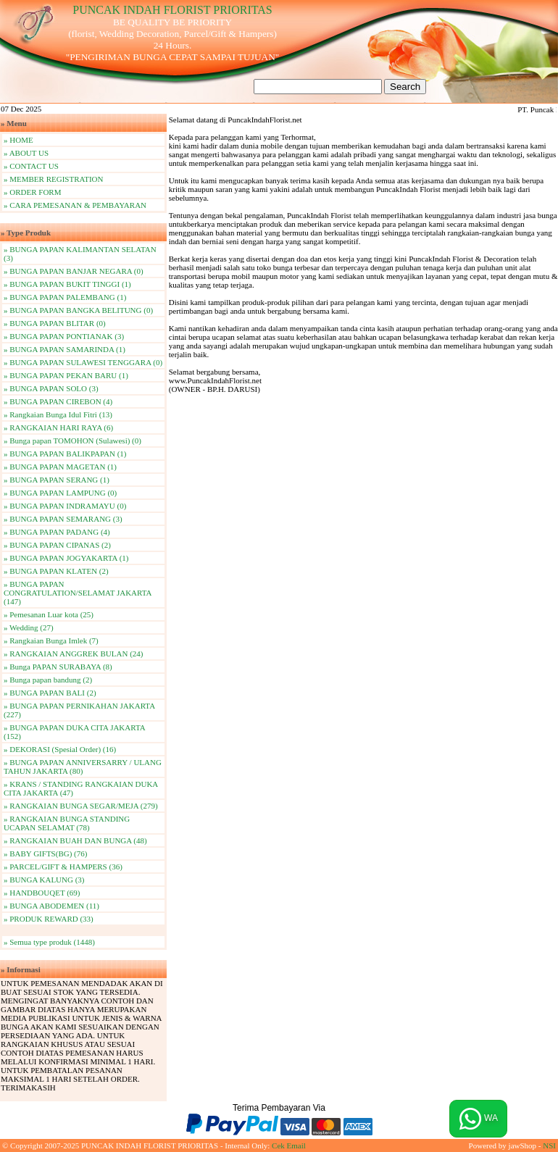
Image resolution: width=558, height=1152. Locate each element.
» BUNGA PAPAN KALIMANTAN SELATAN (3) (80, 253)
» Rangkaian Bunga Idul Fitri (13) (58, 414)
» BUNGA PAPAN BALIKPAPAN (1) (65, 453)
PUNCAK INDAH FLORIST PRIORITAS (172, 10)
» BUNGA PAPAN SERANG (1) (56, 479)
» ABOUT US (26, 153)
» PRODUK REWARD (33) (48, 918)
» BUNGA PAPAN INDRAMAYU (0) (65, 505)
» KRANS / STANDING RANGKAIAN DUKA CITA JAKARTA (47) (81, 788)
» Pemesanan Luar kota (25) (48, 614)
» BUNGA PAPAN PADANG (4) (57, 531)
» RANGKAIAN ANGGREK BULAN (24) (73, 653)
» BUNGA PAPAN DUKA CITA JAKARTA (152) (75, 731)
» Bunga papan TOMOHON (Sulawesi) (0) (72, 440)
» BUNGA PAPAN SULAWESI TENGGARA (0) (83, 362)
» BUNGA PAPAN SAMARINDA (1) (64, 349)
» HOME (18, 139)
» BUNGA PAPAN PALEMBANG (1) (65, 297)
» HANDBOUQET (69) (42, 892)
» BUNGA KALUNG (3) (44, 879)
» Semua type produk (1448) (49, 942)
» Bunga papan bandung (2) (48, 679)
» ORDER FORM (32, 192)
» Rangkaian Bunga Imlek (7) (51, 640)
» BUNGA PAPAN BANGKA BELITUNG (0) (78, 310)
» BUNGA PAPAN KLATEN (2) (56, 571)
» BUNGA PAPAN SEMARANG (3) (63, 518)
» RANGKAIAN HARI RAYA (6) (58, 427)
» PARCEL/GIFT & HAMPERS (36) (63, 866)
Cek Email (289, 1145)
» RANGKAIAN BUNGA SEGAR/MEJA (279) (81, 805)
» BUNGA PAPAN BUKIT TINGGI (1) (67, 284)
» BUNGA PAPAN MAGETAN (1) (60, 466)
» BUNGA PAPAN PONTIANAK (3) (64, 336)
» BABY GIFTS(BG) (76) (45, 853)
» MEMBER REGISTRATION (54, 179)
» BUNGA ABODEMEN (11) (51, 905)
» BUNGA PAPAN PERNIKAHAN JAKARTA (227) (79, 710)
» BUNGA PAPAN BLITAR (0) (55, 323)
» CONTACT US (31, 166)
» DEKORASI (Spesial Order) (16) (60, 749)
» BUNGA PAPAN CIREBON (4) (58, 401)
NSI (549, 1145)
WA (478, 1118)
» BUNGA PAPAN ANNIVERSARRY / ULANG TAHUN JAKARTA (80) (83, 766)
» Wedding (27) (29, 627)
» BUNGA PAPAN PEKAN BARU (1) (66, 375)
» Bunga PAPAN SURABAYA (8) (58, 666)
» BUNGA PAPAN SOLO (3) (51, 388)
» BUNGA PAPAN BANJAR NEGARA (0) (73, 271)
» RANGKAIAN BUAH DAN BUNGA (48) (75, 840)
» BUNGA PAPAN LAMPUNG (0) (60, 492)
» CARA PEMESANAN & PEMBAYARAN (75, 205)
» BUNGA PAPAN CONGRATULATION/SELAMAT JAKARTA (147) (78, 593)
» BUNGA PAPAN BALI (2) (50, 692)
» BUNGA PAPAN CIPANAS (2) (57, 544)
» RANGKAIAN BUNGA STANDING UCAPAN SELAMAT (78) (67, 823)
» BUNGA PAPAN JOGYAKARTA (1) (66, 558)
